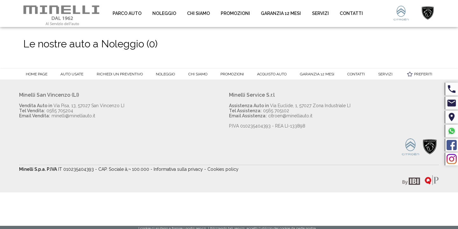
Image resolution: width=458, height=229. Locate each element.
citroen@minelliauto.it (270, 115)
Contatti (351, 13)
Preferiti (423, 74)
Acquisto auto (272, 74)
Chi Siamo (198, 13)
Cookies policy (223, 169)
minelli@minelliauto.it (57, 115)
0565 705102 (259, 110)
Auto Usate (71, 74)
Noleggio (164, 13)
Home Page (36, 74)
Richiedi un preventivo (120, 74)
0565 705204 (46, 110)
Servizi (320, 13)
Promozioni (235, 13)
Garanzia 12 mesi (281, 13)
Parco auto (127, 13)
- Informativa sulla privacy (176, 169)
